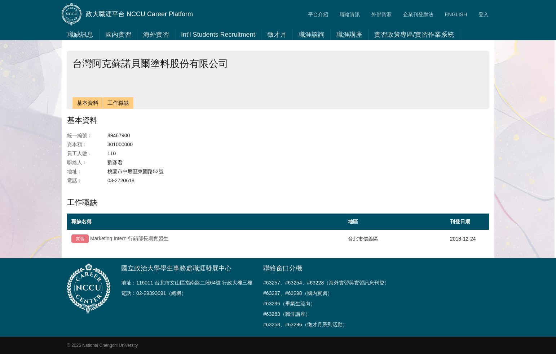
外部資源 (381, 14)
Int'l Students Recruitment (218, 34)
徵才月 (277, 34)
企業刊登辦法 (418, 14)
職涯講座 (349, 34)
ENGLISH (456, 14)
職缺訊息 (80, 34)
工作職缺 (118, 103)
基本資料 (87, 103)
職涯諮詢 (312, 34)
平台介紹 (318, 14)
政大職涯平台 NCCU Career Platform (127, 14)
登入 (483, 14)
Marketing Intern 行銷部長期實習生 (129, 238)
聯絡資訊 (350, 14)
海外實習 (156, 34)
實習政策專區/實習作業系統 (414, 34)
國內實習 (118, 34)
